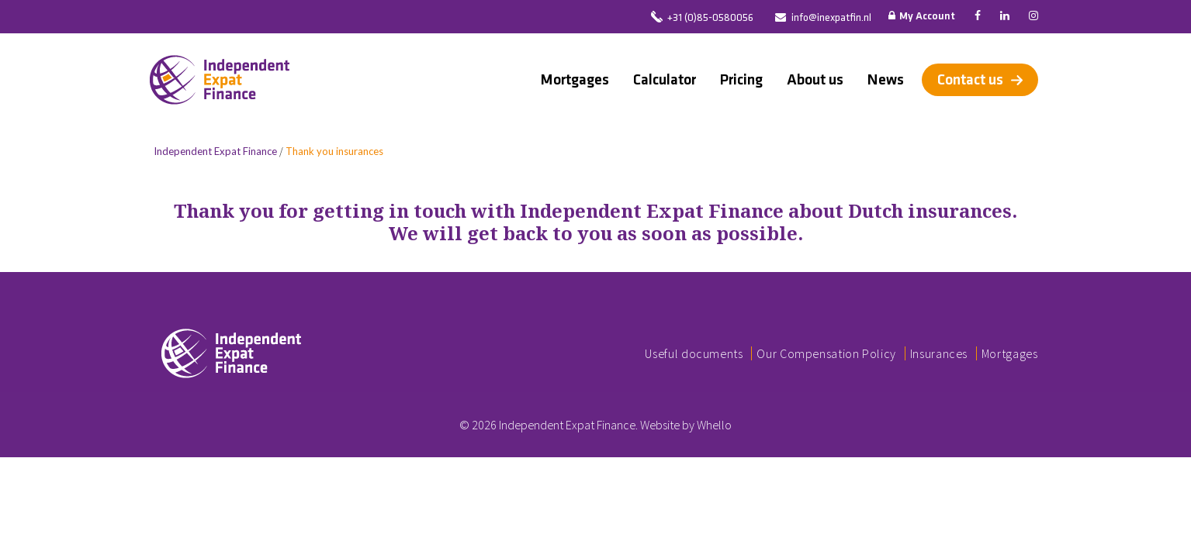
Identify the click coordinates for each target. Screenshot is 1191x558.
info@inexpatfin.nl (831, 18)
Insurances (939, 353)
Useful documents (694, 353)
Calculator (664, 80)
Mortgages (574, 80)
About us (815, 80)
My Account (921, 16)
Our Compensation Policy (826, 353)
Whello (714, 424)
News (885, 80)
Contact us (970, 80)
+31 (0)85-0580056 (710, 18)
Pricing (741, 80)
